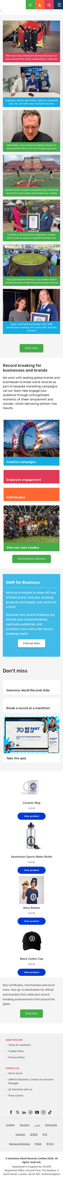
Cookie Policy (16, 1051)
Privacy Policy (16, 1057)
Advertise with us (22, 1089)
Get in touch (15, 1073)
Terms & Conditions (19, 1045)
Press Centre (15, 1095)
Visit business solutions (32, 559)
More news (31, 348)
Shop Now (31, 1013)
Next (60, 12)
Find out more (31, 643)
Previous (3, 12)
